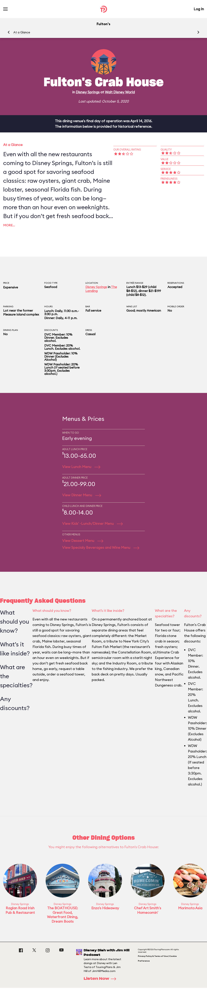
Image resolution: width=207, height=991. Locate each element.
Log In (199, 9)
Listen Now (101, 979)
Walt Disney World (120, 92)
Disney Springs (88, 92)
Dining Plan (10, 329)
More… (9, 225)
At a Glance (21, 32)
